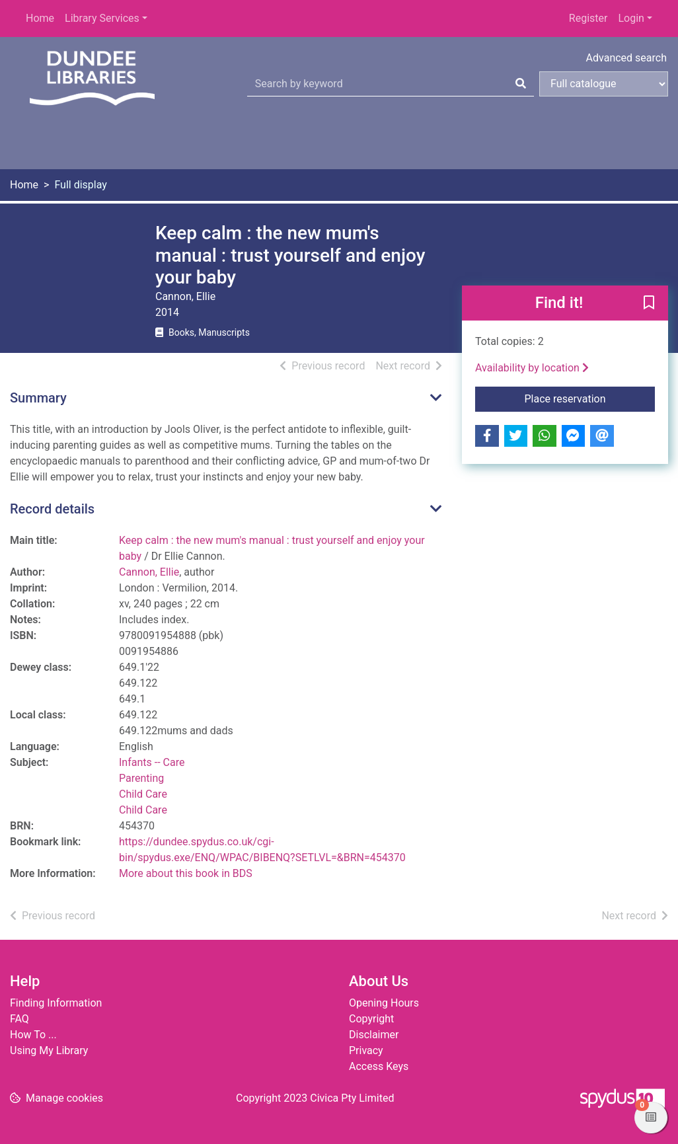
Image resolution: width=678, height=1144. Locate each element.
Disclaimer (373, 1034)
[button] (649, 303)
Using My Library (49, 1050)
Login (631, 18)
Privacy (366, 1050)
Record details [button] (52, 509)
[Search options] (603, 83)
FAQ (19, 1018)
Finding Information (56, 1003)
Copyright (371, 1018)
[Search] (521, 83)
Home (40, 18)
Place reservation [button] (590, 398)
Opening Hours (384, 1003)
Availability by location (532, 368)
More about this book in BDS (185, 873)
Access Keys (378, 1066)
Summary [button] (38, 398)
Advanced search (626, 58)
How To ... (33, 1034)
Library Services (102, 18)
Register (588, 18)
